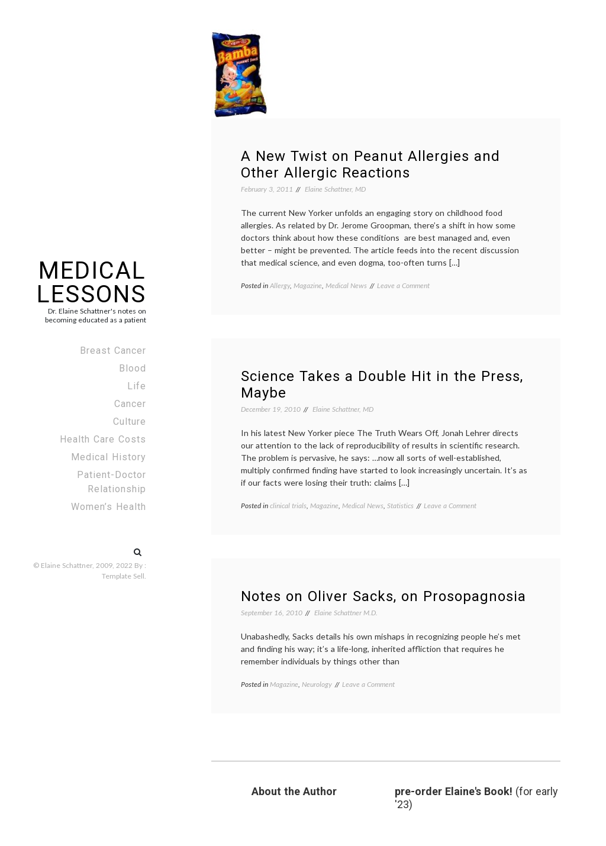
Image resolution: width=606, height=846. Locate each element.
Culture (129, 421)
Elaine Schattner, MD (335, 189)
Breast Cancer (113, 350)
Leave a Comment (403, 285)
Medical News (346, 285)
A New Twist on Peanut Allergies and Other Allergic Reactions (370, 164)
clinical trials (288, 505)
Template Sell (123, 575)
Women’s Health (108, 506)
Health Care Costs (103, 439)
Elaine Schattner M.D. (346, 612)
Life (136, 386)
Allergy (280, 285)
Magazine (308, 285)
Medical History (108, 457)
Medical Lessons (91, 282)
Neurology (317, 684)
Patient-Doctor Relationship (111, 482)
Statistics (400, 505)
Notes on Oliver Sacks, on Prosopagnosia (383, 596)
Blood (132, 368)
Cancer (130, 403)
